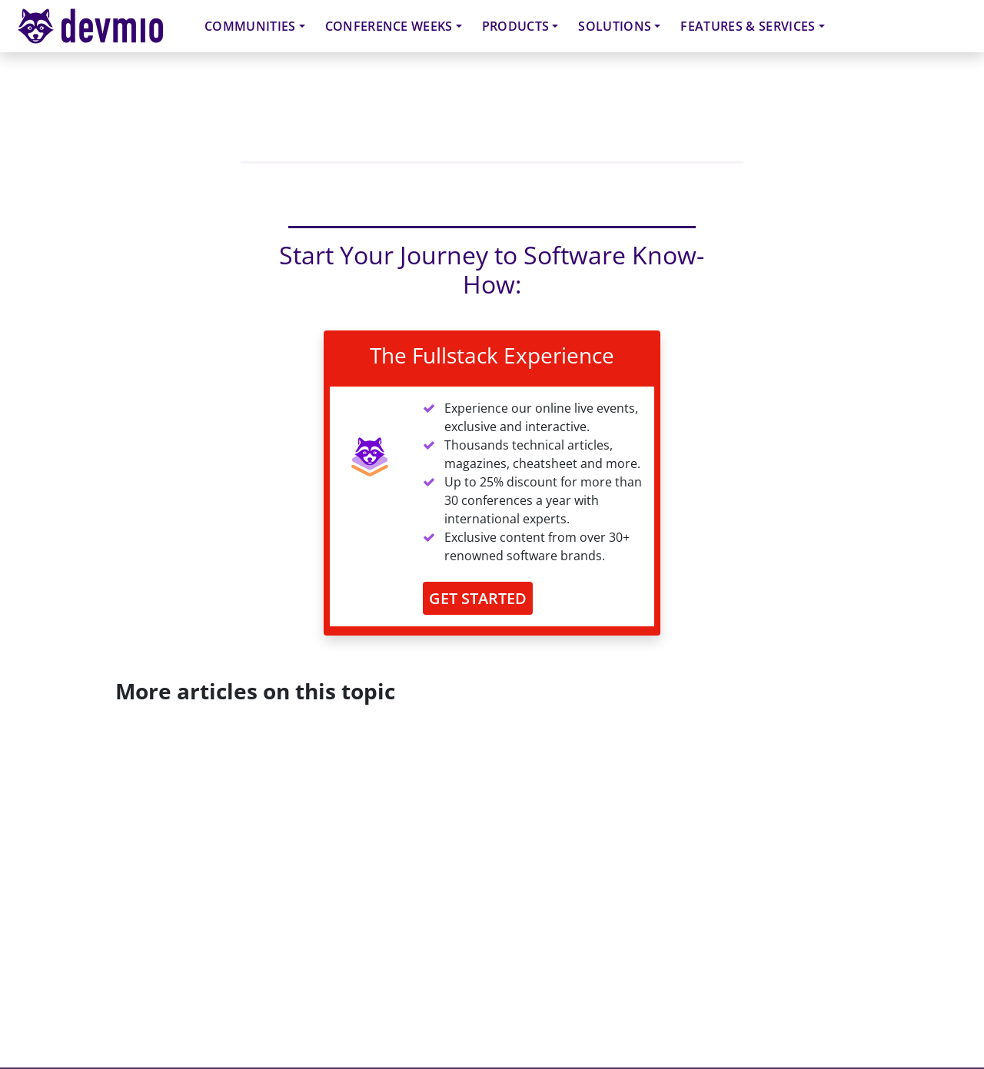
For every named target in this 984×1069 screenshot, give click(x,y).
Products (516, 26)
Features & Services (747, 26)
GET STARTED (478, 598)
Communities (250, 26)
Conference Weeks (389, 26)
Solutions (614, 26)
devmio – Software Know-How (102, 26)
